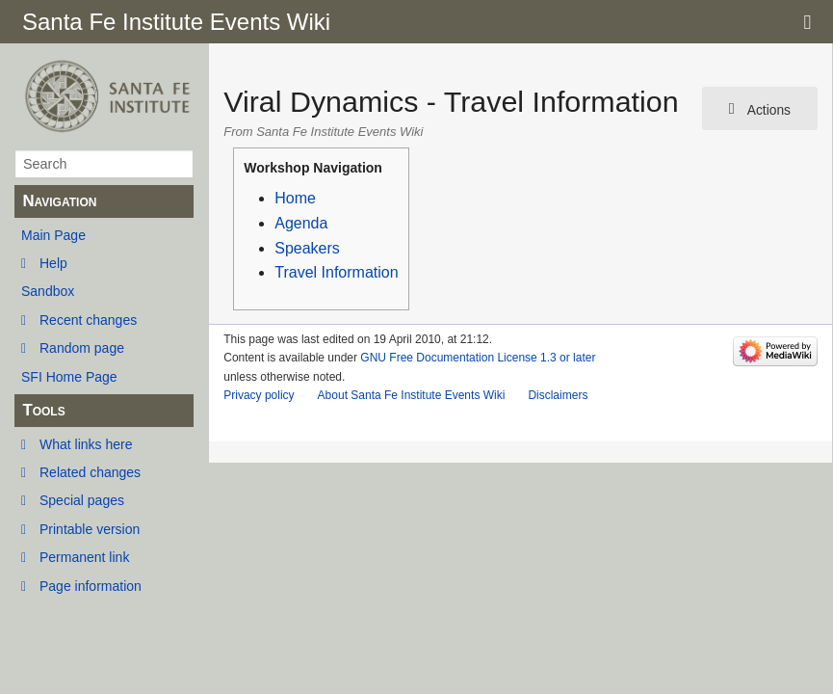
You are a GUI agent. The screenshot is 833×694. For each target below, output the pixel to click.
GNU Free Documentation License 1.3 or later (477, 357)
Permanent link (84, 557)
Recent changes (88, 320)
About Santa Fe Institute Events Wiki (412, 395)
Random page (81, 348)
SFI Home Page (69, 377)
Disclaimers (557, 395)
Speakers (307, 248)
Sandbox (47, 291)
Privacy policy (258, 395)
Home (295, 198)
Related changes (90, 472)
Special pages (81, 500)
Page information (90, 586)
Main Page (53, 235)
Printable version (89, 529)
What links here (85, 444)
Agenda (300, 223)
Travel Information (336, 272)
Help (53, 263)
